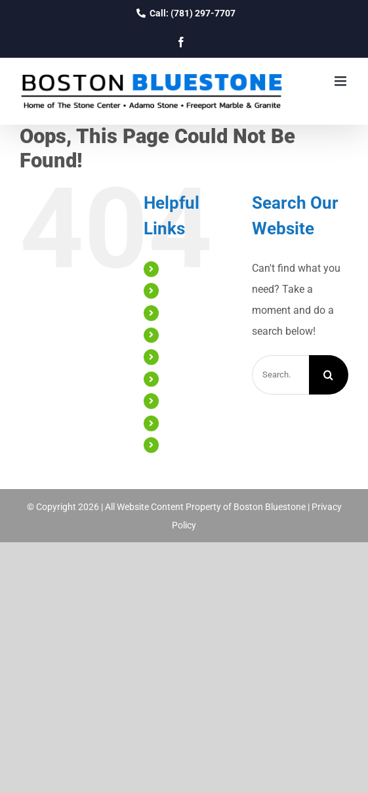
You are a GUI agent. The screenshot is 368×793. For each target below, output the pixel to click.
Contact (181, 444)
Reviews (182, 423)
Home (177, 268)
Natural (180, 335)
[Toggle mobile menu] (341, 81)
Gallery (179, 400)
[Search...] (280, 375)
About (177, 290)
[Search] (328, 375)
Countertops (190, 312)
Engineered (188, 356)
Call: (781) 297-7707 (184, 13)
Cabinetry (185, 379)
